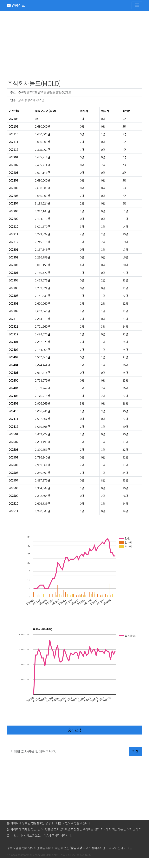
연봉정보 (16, 5)
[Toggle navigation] (137, 5)
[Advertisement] (74, 46)
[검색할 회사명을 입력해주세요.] (68, 751)
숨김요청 (74, 730)
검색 (135, 751)
